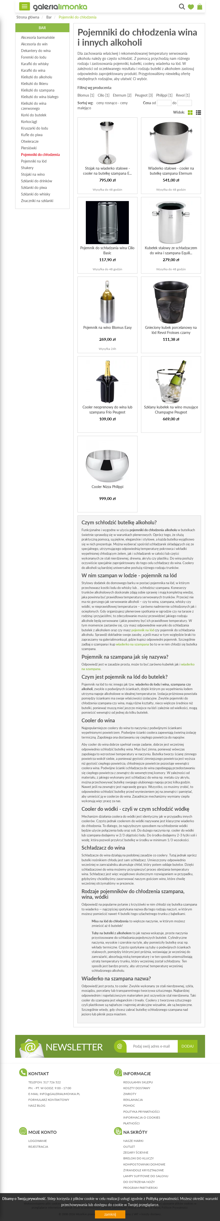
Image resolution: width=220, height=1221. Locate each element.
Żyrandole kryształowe (143, 1170)
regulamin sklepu (138, 1082)
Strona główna (27, 17)
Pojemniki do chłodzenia (77, 17)
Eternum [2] (122, 95)
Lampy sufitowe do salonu (145, 1176)
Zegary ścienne (135, 1152)
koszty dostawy (136, 1088)
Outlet (129, 1146)
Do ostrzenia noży (139, 1182)
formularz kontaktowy (48, 1100)
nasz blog (36, 1105)
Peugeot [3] (144, 95)
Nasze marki (133, 1141)
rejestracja (38, 1146)
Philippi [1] (164, 95)
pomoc (129, 1105)
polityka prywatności (141, 1112)
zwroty (129, 1094)
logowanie (37, 1141)
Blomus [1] (85, 95)
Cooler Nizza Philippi (107, 486)
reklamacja (133, 1100)
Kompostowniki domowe (144, 1164)
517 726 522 (52, 1082)
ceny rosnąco (106, 103)
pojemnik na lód (142, 630)
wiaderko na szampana (132, 644)
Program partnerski (140, 1188)
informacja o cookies (141, 1117)
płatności (131, 1123)
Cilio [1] (103, 95)
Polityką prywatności (162, 1198)
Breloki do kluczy (138, 1158)
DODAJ (188, 1046)
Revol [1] (183, 95)
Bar (49, 17)
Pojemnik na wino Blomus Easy (107, 327)
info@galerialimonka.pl (60, 1094)
